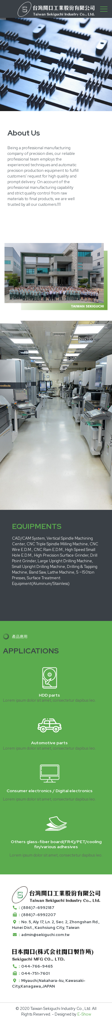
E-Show (84, 1014)
